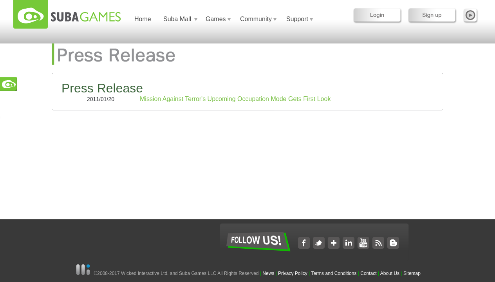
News (268, 273)
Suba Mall (177, 19)
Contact (368, 273)
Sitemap (412, 273)
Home (142, 19)
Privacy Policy (292, 273)
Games (216, 19)
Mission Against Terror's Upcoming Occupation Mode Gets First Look (235, 99)
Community (256, 19)
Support (297, 19)
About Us (389, 273)
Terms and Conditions (333, 273)
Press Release (102, 88)
